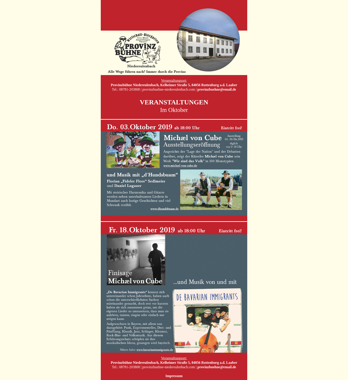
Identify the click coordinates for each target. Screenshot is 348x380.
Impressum (173, 376)
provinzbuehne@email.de (217, 89)
